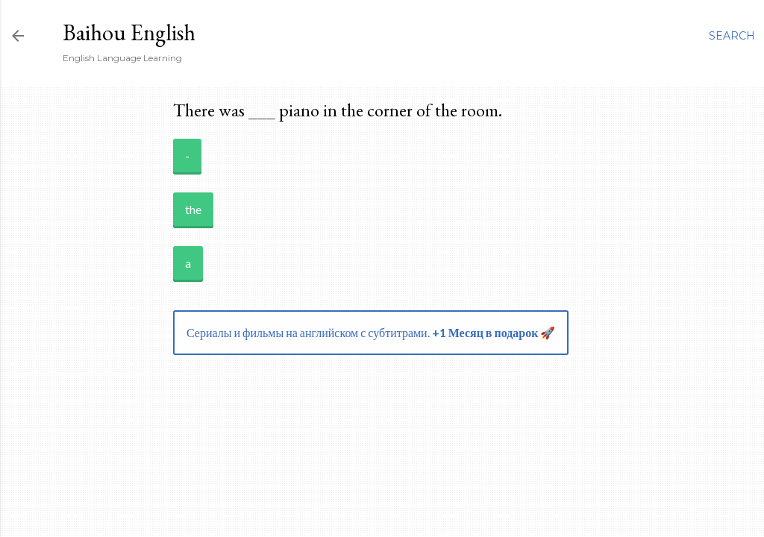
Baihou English (129, 32)
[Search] (732, 36)
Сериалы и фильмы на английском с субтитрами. (371, 332)
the (193, 209)
